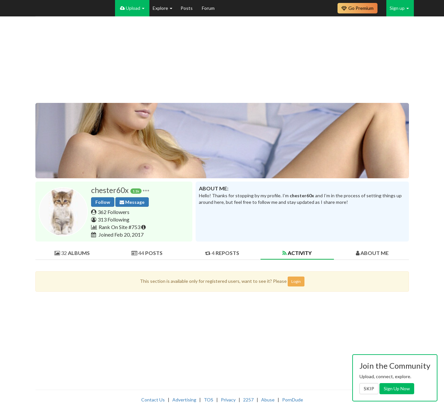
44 (147, 253)
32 (72, 253)
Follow (102, 202)
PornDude (292, 399)
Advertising (184, 399)
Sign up (399, 8)
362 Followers (113, 212)
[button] (146, 190)
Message (132, 202)
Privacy (228, 399)
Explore (162, 8)
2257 (248, 399)
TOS (208, 399)
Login (296, 281)
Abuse (268, 399)
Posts (187, 8)
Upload (132, 8)
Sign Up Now (397, 388)
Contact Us (153, 399)
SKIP (369, 388)
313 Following (113, 219)
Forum (208, 8)
